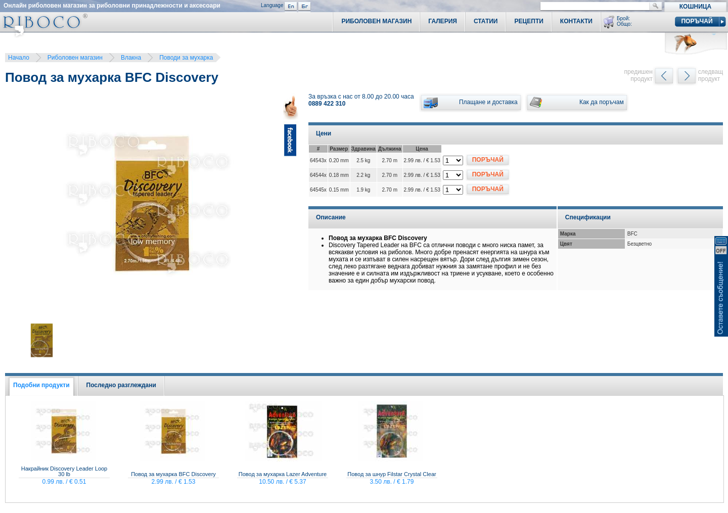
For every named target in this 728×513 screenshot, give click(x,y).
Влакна (131, 57)
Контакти (576, 21)
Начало (18, 57)
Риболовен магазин (75, 57)
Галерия (442, 21)
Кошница (695, 6)
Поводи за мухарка (186, 57)
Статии (486, 21)
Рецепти (528, 21)
